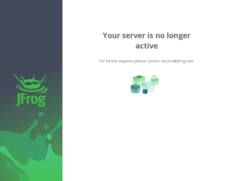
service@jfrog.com (177, 60)
